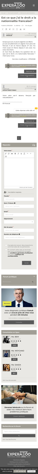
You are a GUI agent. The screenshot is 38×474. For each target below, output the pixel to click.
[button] (5, 153)
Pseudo (6, 196)
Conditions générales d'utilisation (19, 464)
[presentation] (5, 153)
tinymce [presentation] (30, 187)
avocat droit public (9, 90)
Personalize (31, 471)
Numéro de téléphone (12, 234)
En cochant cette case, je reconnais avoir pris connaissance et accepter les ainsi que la (20, 253)
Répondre (30, 71)
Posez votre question (27, 75)
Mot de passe (8, 227)
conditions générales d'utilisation (21, 253)
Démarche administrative (27, 13)
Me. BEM (15, 337)
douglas (29, 25)
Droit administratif (13, 13)
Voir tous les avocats (9, 380)
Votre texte (7, 150)
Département (8, 218)
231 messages (31, 86)
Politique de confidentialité (19, 462)
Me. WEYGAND (17, 351)
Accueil (3, 13)
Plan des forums (19, 466)
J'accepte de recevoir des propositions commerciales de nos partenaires (20, 246)
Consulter (19, 322)
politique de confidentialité (16, 255)
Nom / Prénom (10, 203)
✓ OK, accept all (19, 471)
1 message (32, 33)
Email (6, 211)
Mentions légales (19, 460)
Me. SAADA (16, 365)
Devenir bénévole (19, 416)
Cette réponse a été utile (26, 110)
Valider (26, 263)
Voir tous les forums (9, 439)
